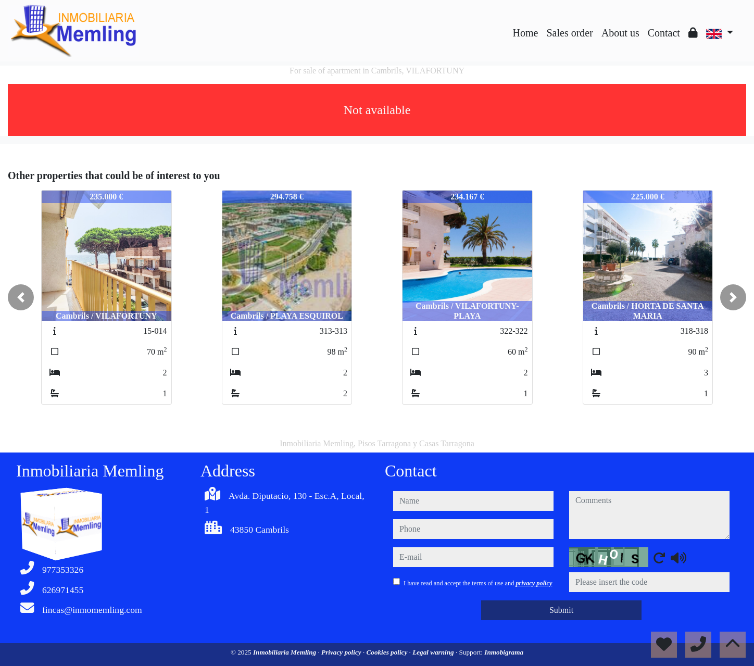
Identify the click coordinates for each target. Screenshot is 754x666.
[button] (21, 297)
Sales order (569, 33)
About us (620, 33)
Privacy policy (342, 652)
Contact (664, 33)
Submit (561, 610)
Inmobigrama (503, 652)
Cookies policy (388, 652)
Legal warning (434, 652)
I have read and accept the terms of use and (478, 583)
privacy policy (534, 583)
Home (525, 33)
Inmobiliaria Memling (285, 652)
